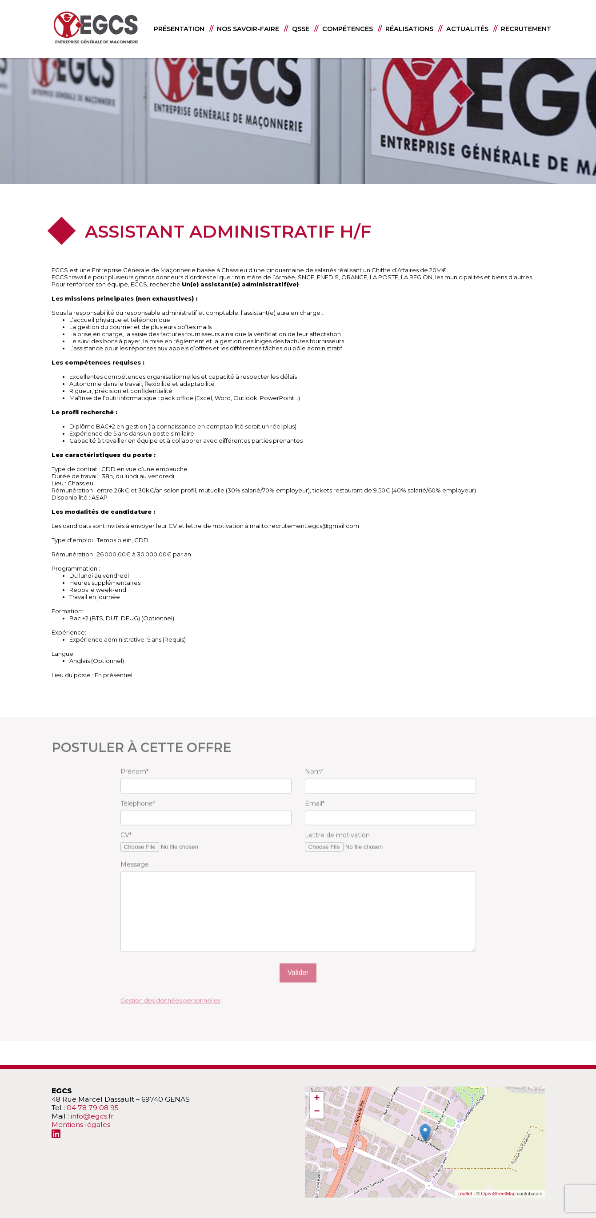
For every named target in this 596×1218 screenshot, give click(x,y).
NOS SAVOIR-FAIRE (248, 29)
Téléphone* (137, 816)
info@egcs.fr (92, 1116)
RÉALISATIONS (409, 29)
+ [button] (317, 1098)
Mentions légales (81, 1124)
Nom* (314, 785)
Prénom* (134, 785)
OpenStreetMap (498, 1193)
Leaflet (464, 1193)
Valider (298, 985)
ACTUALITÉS (467, 29)
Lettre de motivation (337, 848)
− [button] (317, 1112)
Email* (314, 816)
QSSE (300, 29)
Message (134, 877)
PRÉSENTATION (179, 29)
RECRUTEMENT (526, 29)
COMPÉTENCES (347, 29)
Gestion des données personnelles (170, 1012)
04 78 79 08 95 (93, 1107)
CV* (126, 848)
